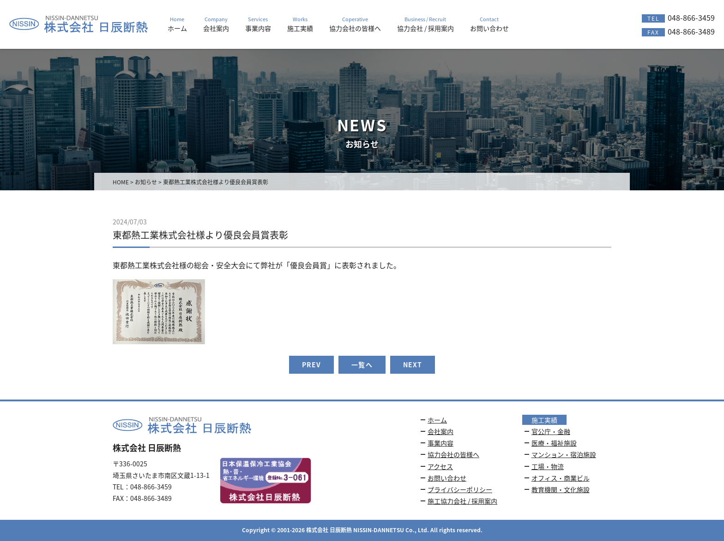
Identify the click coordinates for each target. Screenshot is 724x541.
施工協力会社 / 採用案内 (462, 501)
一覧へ (361, 364)
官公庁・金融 (550, 431)
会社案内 (440, 431)
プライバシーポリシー (460, 489)
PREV (311, 364)
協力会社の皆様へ (453, 454)
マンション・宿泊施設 (563, 454)
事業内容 (440, 442)
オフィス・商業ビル (560, 477)
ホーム (437, 419)
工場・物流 (547, 466)
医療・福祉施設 (554, 442)
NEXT (412, 364)
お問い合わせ (447, 477)
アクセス (440, 466)
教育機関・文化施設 (560, 489)
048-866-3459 (678, 17)
